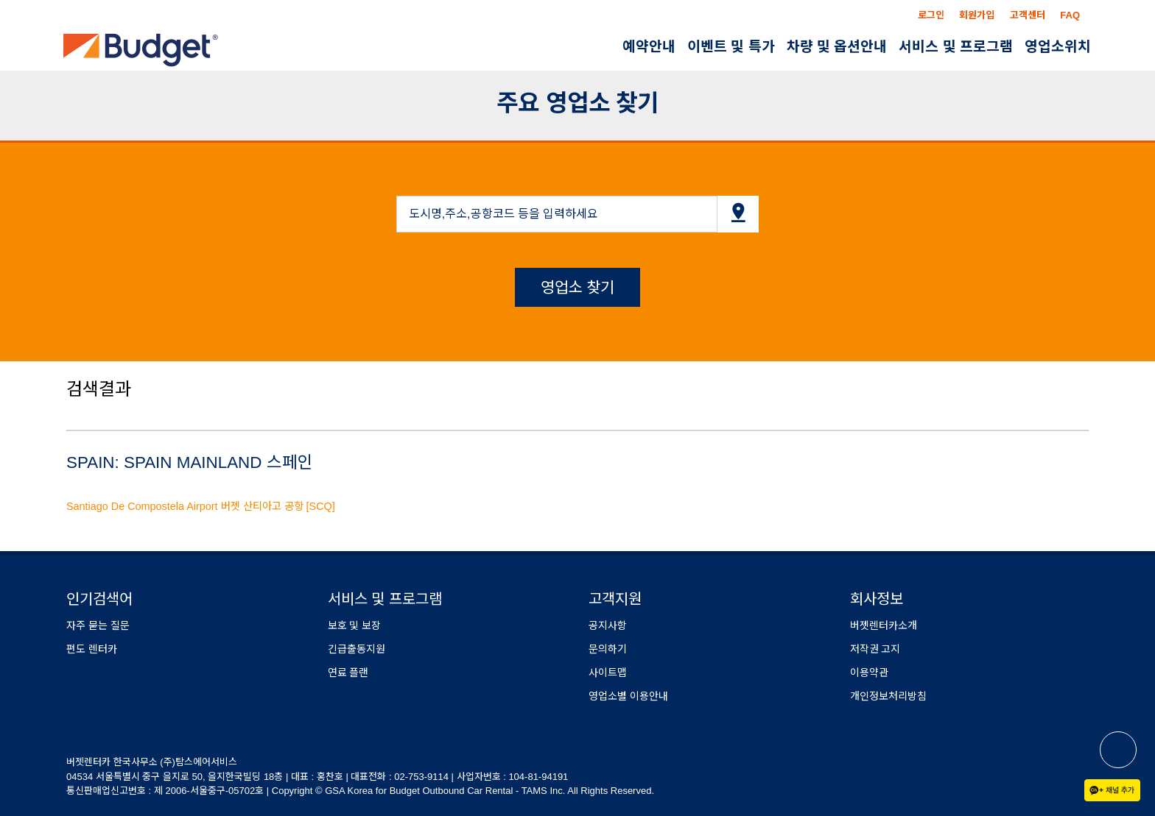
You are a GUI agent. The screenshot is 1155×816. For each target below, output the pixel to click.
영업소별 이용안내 (628, 696)
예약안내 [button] (648, 46)
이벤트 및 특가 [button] (731, 46)
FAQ (1070, 15)
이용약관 (869, 672)
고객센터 (1027, 15)
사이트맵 (608, 672)
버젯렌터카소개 (883, 625)
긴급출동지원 (356, 649)
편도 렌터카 (91, 649)
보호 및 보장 (355, 625)
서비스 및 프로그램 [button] (956, 46)
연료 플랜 (348, 672)
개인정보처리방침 (888, 696)
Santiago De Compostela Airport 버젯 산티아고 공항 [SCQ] (200, 506)
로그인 (931, 15)
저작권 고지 (875, 649)
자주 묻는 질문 (98, 625)
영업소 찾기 (578, 287)
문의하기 (608, 649)
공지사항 (608, 625)
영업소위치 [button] (1058, 46)
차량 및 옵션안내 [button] (837, 46)
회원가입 (976, 15)
